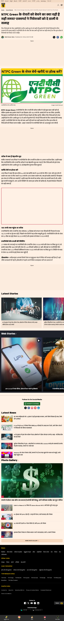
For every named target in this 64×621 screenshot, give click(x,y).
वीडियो (17, 562)
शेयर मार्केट (9, 552)
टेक (60, 552)
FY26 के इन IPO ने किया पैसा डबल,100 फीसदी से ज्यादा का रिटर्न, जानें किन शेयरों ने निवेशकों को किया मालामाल (38, 427)
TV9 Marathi (18, 578)
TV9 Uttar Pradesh (13, 580)
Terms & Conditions (6, 594)
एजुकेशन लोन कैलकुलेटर (45, 570)
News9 (6, 1)
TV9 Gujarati (26, 578)
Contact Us (4, 590)
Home (2, 10)
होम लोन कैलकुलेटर (6, 570)
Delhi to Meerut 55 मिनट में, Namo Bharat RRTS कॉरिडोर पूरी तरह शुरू (36, 506)
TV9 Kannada (34, 578)
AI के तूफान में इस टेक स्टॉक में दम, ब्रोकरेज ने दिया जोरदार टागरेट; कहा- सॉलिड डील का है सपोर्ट (38, 436)
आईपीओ (39, 552)
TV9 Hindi (3, 578)
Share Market (9, 10)
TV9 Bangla (42, 578)
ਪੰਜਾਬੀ (33, 1)
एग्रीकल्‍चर (4, 555)
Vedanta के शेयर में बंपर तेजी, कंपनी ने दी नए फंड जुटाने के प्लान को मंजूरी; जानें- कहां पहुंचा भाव (37, 454)
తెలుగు (15, 1)
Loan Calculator (6, 566)
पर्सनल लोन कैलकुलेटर (19, 570)
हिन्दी (2, 1)
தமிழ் (38, 1)
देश (52, 552)
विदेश (55, 552)
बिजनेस (3, 552)
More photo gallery (31, 540)
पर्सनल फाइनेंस (18, 552)
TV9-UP (49, 1)
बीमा (34, 552)
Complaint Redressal (46, 590)
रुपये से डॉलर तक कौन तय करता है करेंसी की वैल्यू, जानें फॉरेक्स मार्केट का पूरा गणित (32, 500)
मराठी (20, 1)
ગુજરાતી (25, 1)
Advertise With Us (19, 590)
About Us (11, 590)
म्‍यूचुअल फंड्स (27, 552)
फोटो (12, 562)
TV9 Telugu (11, 578)
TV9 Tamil (49, 578)
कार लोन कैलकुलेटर (32, 570)
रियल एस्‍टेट (46, 552)
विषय (7, 562)
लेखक (3, 562)
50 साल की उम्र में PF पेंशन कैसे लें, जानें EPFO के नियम (30, 523)
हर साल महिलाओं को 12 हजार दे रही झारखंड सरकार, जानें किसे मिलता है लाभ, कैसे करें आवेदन (38, 418)
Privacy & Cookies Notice (32, 590)
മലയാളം (43, 1)
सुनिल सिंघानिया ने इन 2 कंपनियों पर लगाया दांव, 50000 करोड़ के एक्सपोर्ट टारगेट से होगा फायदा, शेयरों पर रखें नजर (38, 445)
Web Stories (8, 334)
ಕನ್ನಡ (11, 1)
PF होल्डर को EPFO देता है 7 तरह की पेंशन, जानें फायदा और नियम (33, 514)
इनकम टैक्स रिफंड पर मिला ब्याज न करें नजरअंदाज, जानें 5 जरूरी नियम (34, 532)
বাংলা (29, 1)
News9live (4, 580)
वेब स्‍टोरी (23, 562)
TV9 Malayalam (57, 578)
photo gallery (9, 460)
